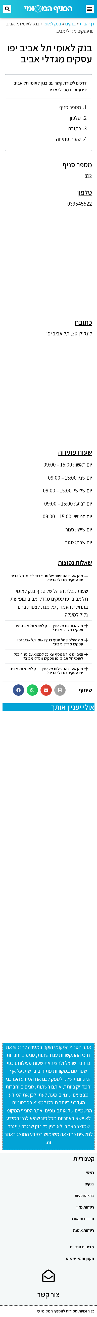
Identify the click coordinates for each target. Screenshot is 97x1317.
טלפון (75, 117)
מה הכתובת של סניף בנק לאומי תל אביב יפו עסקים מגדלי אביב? (49, 627)
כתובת (74, 128)
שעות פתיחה (68, 139)
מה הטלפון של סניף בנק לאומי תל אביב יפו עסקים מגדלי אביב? (50, 642)
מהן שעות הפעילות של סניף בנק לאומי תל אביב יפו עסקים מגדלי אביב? (46, 670)
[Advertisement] (48, 259)
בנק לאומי (52, 24)
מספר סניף (70, 107)
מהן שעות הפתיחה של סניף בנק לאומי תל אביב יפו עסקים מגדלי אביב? (47, 578)
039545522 (79, 203)
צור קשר (48, 1294)
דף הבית (87, 24)
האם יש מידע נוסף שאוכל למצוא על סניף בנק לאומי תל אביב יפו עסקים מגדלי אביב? (48, 656)
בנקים (70, 24)
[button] (90, 9)
